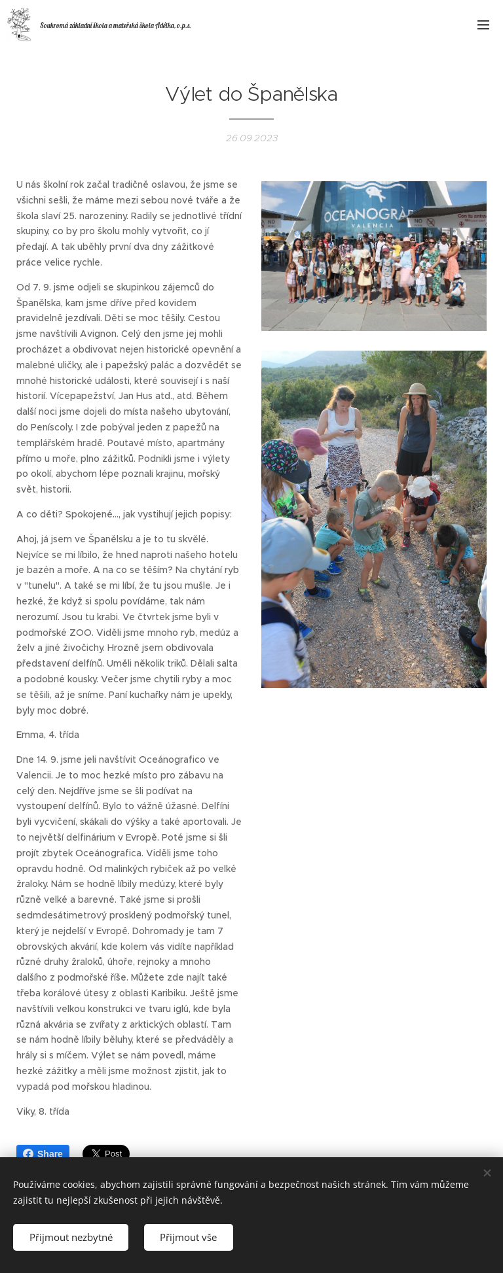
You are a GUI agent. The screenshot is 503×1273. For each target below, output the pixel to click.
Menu (483, 25)
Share (43, 1154)
